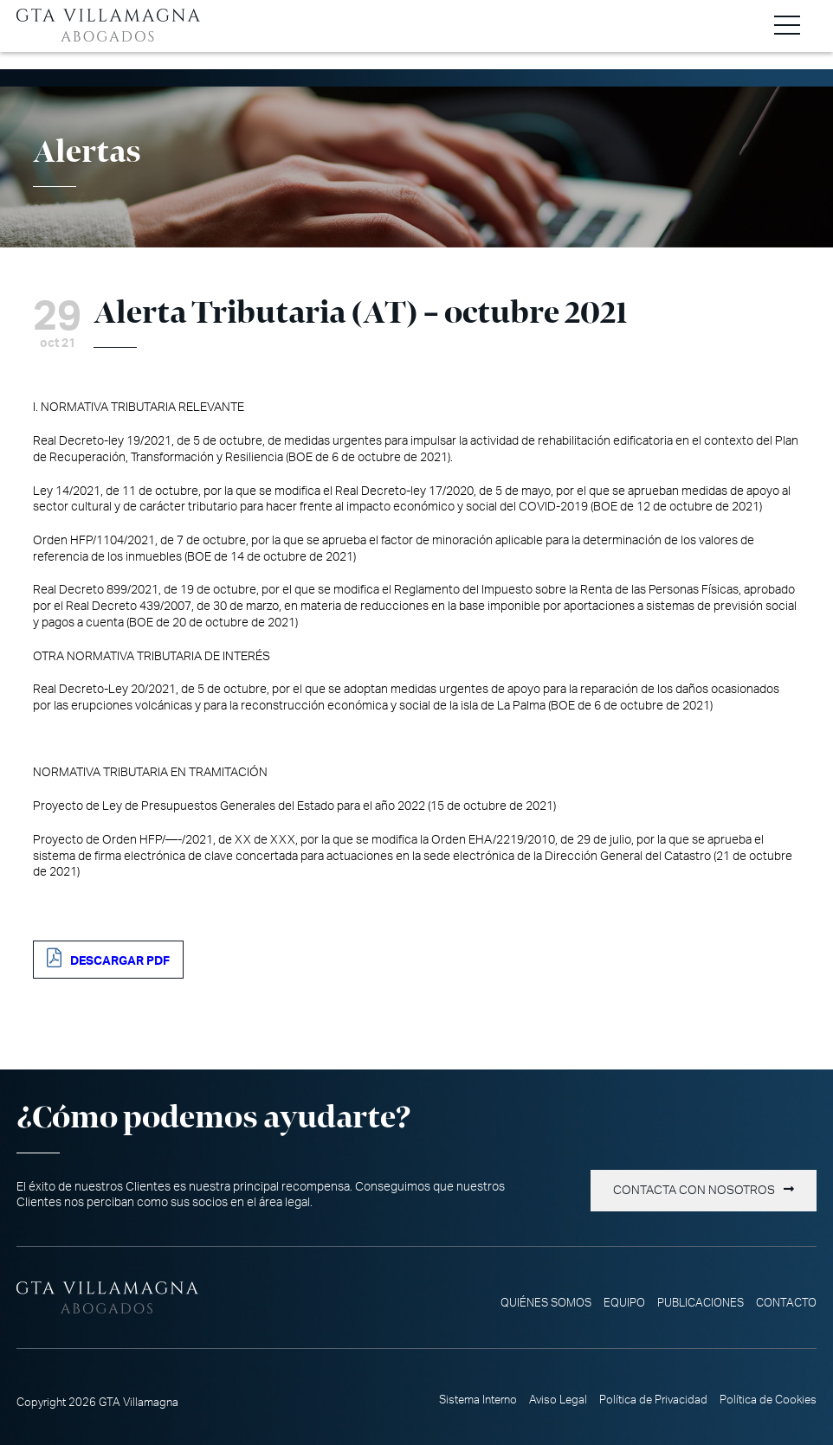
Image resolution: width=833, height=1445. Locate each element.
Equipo (624, 1303)
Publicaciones (700, 1303)
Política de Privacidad (653, 1400)
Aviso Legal (558, 1400)
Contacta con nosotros (694, 1191)
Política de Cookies (768, 1400)
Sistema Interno (478, 1400)
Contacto (786, 1303)
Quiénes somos (545, 1303)
